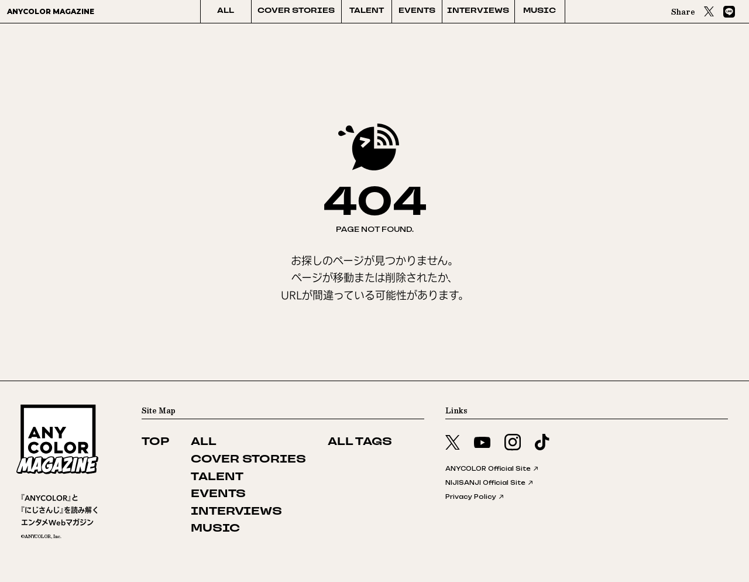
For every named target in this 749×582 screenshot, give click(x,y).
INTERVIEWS (478, 11)
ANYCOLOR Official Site (492, 468)
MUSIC (539, 11)
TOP (156, 442)
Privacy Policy (475, 496)
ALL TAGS (360, 442)
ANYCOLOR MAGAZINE (50, 11)
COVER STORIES (296, 11)
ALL (225, 11)
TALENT (366, 11)
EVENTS (416, 11)
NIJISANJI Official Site (489, 482)
